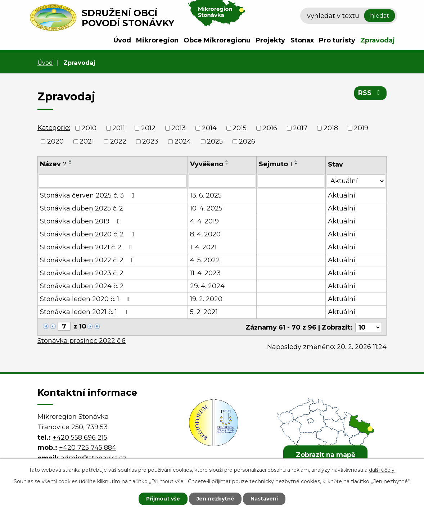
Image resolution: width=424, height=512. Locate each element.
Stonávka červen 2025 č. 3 (88, 195)
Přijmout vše (163, 498)
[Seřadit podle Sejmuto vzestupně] (296, 160)
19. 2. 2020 (206, 299)
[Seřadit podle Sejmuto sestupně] (296, 163)
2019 (361, 128)
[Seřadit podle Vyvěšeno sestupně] (227, 163)
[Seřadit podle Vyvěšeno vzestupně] (227, 160)
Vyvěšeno (207, 164)
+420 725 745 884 (87, 447)
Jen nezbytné (215, 498)
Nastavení (264, 498)
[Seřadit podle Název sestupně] (71, 163)
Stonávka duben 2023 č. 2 (81, 273)
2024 (183, 141)
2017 (300, 128)
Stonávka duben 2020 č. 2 (88, 234)
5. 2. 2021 (204, 312)
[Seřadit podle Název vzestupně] (71, 160)
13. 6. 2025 (206, 195)
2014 (209, 128)
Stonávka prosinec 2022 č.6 (81, 340)
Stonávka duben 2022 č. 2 (88, 260)
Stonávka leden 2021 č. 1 (85, 312)
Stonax (302, 40)
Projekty (270, 40)
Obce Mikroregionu (217, 40)
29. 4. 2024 (207, 286)
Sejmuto (275, 164)
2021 (87, 141)
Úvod (122, 40)
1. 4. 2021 (203, 247)
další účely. (382, 470)
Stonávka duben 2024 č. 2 (82, 286)
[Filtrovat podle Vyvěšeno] (222, 181)
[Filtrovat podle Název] (113, 181)
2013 (178, 128)
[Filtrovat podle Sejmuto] (291, 181)
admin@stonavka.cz (93, 457)
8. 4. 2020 (205, 234)
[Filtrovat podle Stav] (356, 180)
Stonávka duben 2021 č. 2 (87, 247)
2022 (118, 141)
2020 (55, 141)
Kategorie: (53, 128)
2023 (150, 141)
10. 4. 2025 (206, 208)
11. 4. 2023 (205, 273)
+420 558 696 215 (80, 436)
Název (53, 164)
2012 (148, 128)
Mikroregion (157, 40)
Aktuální (341, 195)
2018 (331, 128)
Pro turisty (337, 40)
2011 (118, 128)
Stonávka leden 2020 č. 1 (86, 299)
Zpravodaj (377, 40)
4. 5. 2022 (205, 260)
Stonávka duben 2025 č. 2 (81, 208)
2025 (215, 141)
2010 (89, 128)
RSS (370, 93)
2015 (240, 128)
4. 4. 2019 (204, 221)
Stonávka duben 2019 (81, 221)
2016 (270, 128)
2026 (247, 141)
